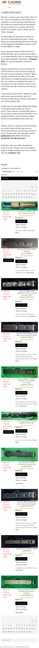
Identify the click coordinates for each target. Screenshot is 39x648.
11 (32, 190)
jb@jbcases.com (8, 136)
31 (16, 197)
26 (3, 197)
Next (32, 197)
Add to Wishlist (21, 225)
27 (6, 197)
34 (24, 197)
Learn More (30, 272)
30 (14, 197)
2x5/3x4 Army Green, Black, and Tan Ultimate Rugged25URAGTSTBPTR (26, 335)
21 (24, 194)
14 (6, 194)
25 (34, 194)
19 (19, 194)
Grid (34, 183)
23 (29, 194)
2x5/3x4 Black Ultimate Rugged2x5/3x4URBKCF (26, 251)
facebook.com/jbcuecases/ (13, 138)
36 (29, 197)
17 (13, 194)
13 (3, 194)
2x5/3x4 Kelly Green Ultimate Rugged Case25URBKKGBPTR (27, 464)
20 (21, 194)
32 (19, 197)
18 (16, 194)
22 (27, 194)
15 (8, 194)
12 (35, 190)
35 (27, 197)
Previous (3, 190)
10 (30, 190)
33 (21, 197)
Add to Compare (21, 227)
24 (32, 194)
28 (8, 197)
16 (11, 194)
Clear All (4, 175)
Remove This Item (37, 172)
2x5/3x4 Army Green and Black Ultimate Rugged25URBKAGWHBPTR (26, 504)
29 (11, 197)
